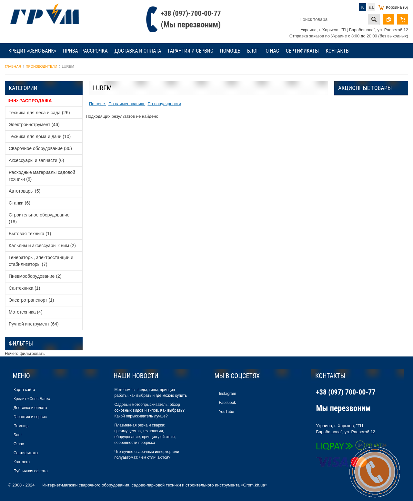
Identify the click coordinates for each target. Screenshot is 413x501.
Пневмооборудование (35, 276)
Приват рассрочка (85, 51)
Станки (19, 202)
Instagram (227, 393)
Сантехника (24, 288)
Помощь (230, 51)
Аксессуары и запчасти (36, 160)
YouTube (226, 411)
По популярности (164, 103)
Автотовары (24, 191)
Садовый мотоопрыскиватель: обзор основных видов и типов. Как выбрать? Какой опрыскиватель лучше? (149, 410)
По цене (97, 103)
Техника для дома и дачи (40, 136)
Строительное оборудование (39, 218)
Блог (253, 51)
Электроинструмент (34, 124)
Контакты (337, 51)
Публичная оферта (31, 471)
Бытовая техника (30, 233)
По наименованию (126, 103)
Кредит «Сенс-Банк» (32, 51)
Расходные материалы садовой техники (42, 176)
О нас (272, 51)
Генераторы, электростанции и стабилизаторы (41, 261)
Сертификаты (302, 51)
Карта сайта (24, 389)
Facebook (227, 402)
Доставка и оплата (138, 51)
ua (371, 7)
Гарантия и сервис (190, 51)
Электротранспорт (31, 300)
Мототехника (26, 312)
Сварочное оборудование (40, 148)
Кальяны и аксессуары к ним (42, 245)
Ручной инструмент (34, 323)
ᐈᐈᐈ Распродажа (30, 100)
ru (363, 7)
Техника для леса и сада (39, 112)
